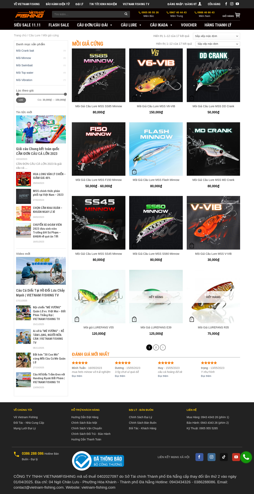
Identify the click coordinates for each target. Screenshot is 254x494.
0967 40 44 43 (177, 14)
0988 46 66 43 (205, 14)
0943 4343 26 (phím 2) (215, 422)
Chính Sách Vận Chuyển (86, 428)
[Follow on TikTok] (224, 457)
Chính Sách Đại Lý (140, 417)
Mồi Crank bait (25, 50)
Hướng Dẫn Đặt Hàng (84, 417)
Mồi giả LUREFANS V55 (99, 327)
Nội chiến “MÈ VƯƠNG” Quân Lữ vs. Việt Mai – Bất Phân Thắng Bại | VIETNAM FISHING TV (49, 313)
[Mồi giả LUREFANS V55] (98, 296)
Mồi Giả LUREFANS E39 (156, 327)
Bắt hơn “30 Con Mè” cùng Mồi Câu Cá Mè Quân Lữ (49, 358)
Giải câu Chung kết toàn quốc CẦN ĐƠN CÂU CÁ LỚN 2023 (37, 151)
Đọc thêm (77, 376)
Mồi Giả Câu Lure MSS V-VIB (213, 253)
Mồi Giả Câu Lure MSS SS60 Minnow (156, 253)
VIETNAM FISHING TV (136, 4)
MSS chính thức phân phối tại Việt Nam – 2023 (48, 193)
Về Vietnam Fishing (27, 4)
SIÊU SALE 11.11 (27, 25)
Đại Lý (79, 4)
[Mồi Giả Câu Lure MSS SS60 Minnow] (156, 223)
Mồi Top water (24, 72)
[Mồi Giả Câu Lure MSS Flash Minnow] (156, 149)
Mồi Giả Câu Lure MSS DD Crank (213, 106)
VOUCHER (189, 25)
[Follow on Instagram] (231, 4)
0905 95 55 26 (149, 14)
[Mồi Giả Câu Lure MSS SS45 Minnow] (98, 223)
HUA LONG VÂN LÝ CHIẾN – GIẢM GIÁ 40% (49, 176)
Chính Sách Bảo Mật (84, 422)
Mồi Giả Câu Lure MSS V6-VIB (156, 106)
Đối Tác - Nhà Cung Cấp (29, 422)
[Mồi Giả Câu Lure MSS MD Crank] (213, 149)
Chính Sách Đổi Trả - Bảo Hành (91, 433)
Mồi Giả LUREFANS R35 (213, 327)
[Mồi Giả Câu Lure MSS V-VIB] (213, 223)
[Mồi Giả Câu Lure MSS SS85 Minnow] (98, 75)
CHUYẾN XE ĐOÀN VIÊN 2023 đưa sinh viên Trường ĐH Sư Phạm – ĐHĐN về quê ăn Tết (47, 230)
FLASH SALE (59, 25)
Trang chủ (20, 35)
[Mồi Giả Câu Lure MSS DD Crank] (213, 75)
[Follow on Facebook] (226, 4)
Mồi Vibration (24, 80)
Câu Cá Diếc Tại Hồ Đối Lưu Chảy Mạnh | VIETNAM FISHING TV (40, 292)
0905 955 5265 (208, 428)
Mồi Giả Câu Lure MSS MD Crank (213, 179)
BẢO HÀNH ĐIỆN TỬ (58, 4)
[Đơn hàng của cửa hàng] (216, 36)
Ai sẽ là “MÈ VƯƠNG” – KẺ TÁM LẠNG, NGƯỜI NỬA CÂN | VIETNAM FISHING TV (48, 336)
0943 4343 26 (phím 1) (215, 417)
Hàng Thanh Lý (218, 25)
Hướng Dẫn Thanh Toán (86, 439)
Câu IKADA (161, 25)
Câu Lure (131, 25)
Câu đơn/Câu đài (95, 25)
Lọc (21, 100)
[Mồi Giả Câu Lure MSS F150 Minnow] (98, 149)
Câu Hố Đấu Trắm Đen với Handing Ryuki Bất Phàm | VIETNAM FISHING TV (49, 378)
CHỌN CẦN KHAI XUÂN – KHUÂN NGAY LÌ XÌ (47, 210)
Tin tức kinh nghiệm (103, 4)
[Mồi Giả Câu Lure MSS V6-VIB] (156, 75)
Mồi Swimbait (24, 65)
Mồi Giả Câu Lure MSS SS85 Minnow (98, 106)
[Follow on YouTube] (237, 4)
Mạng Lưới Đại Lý (25, 428)
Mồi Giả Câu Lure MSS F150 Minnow (99, 179)
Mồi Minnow (23, 58)
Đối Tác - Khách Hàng (142, 428)
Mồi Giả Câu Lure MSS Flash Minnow (156, 179)
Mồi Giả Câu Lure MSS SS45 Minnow (98, 253)
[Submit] (126, 14)
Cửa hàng (214, 4)
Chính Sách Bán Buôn (143, 422)
